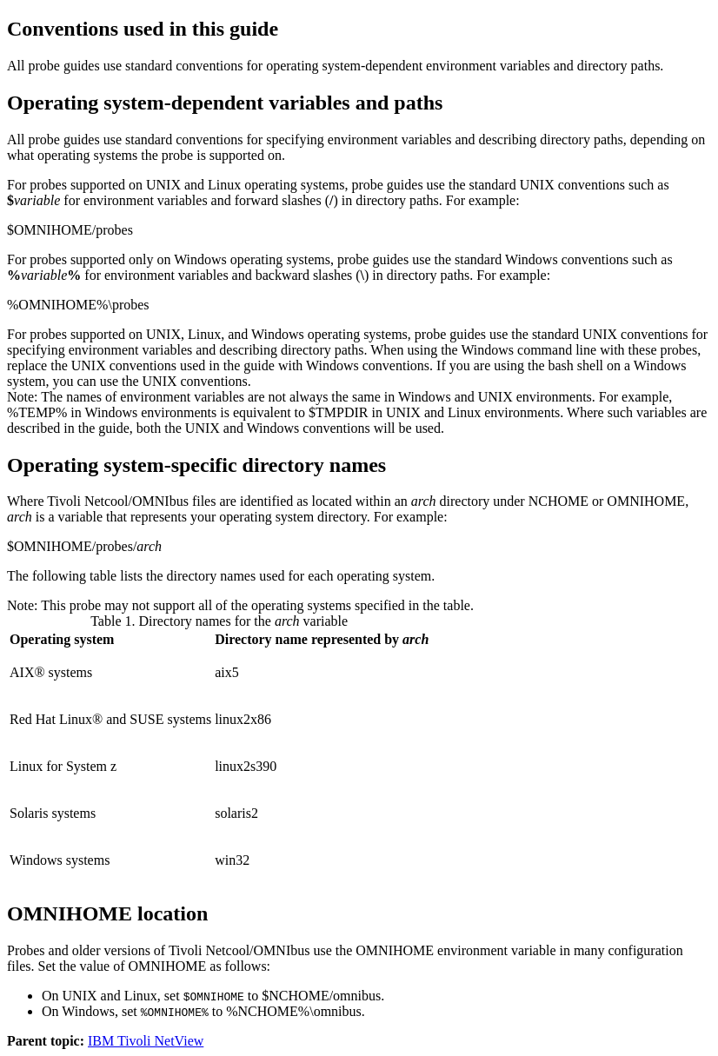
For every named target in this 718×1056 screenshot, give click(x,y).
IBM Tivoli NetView (145, 1040)
